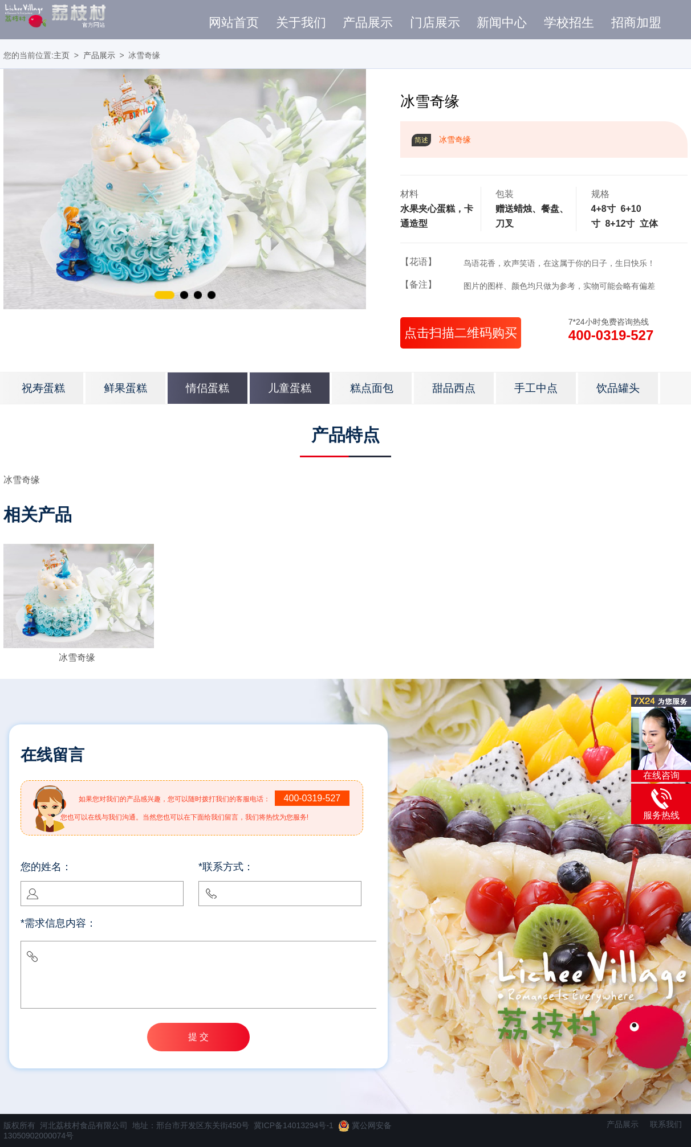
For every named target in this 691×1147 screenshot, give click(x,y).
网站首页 (234, 23)
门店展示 (435, 23)
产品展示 (368, 23)
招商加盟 (636, 23)
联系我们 (666, 1124)
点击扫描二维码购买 (460, 333)
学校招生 (569, 23)
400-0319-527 (610, 335)
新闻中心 (502, 23)
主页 (62, 55)
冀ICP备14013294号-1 (294, 1125)
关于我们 (301, 23)
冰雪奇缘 (77, 657)
